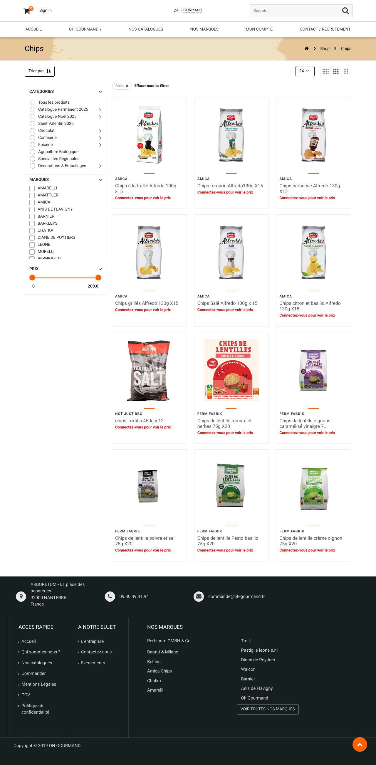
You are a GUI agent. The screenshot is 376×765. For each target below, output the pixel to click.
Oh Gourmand (254, 698)
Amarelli (155, 690)
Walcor (248, 669)
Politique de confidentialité (35, 709)
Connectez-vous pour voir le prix (143, 198)
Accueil (28, 641)
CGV (25, 694)
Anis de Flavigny (257, 688)
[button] (65, 179)
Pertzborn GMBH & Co (169, 640)
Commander (33, 673)
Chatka (154, 680)
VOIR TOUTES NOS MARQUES (268, 709)
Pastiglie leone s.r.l (260, 650)
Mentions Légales (38, 684)
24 (304, 71)
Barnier (248, 679)
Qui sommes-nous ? (40, 652)
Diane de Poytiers (258, 660)
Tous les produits (49, 102)
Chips (346, 48)
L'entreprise (92, 641)
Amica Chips (159, 671)
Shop (325, 48)
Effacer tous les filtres (152, 86)
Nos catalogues (36, 662)
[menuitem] (33, 29)
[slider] (32, 277)
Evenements (93, 662)
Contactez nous (96, 652)
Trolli (246, 640)
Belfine (154, 661)
